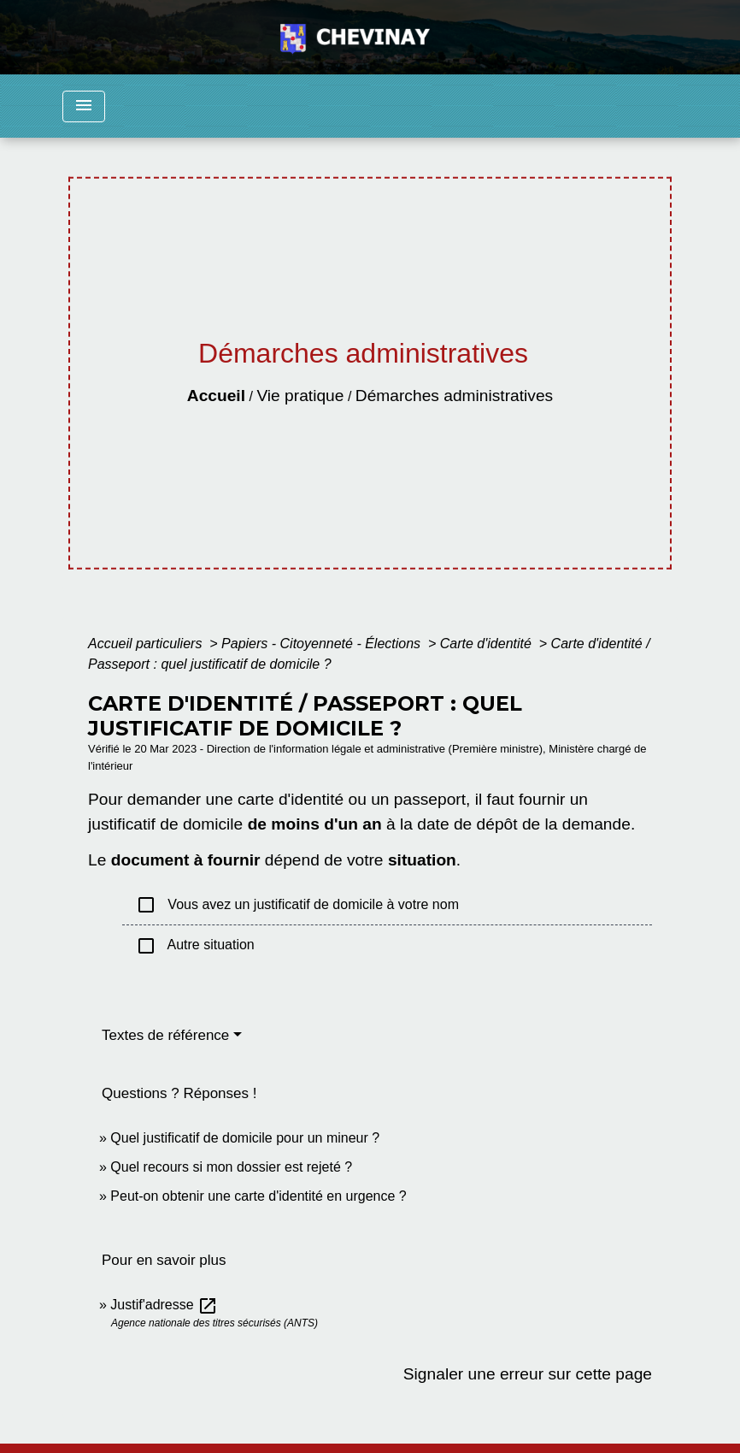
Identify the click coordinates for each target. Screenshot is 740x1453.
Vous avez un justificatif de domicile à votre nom (297, 905)
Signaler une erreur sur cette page (527, 1374)
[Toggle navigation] (83, 106)
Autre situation (195, 946)
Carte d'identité (488, 643)
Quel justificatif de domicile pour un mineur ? (244, 1138)
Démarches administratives (454, 396)
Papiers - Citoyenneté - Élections (322, 643)
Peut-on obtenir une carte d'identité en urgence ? (258, 1196)
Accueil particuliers (147, 643)
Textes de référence (165, 1035)
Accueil (216, 396)
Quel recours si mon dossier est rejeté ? (231, 1167)
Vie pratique (300, 396)
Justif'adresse (164, 1304)
